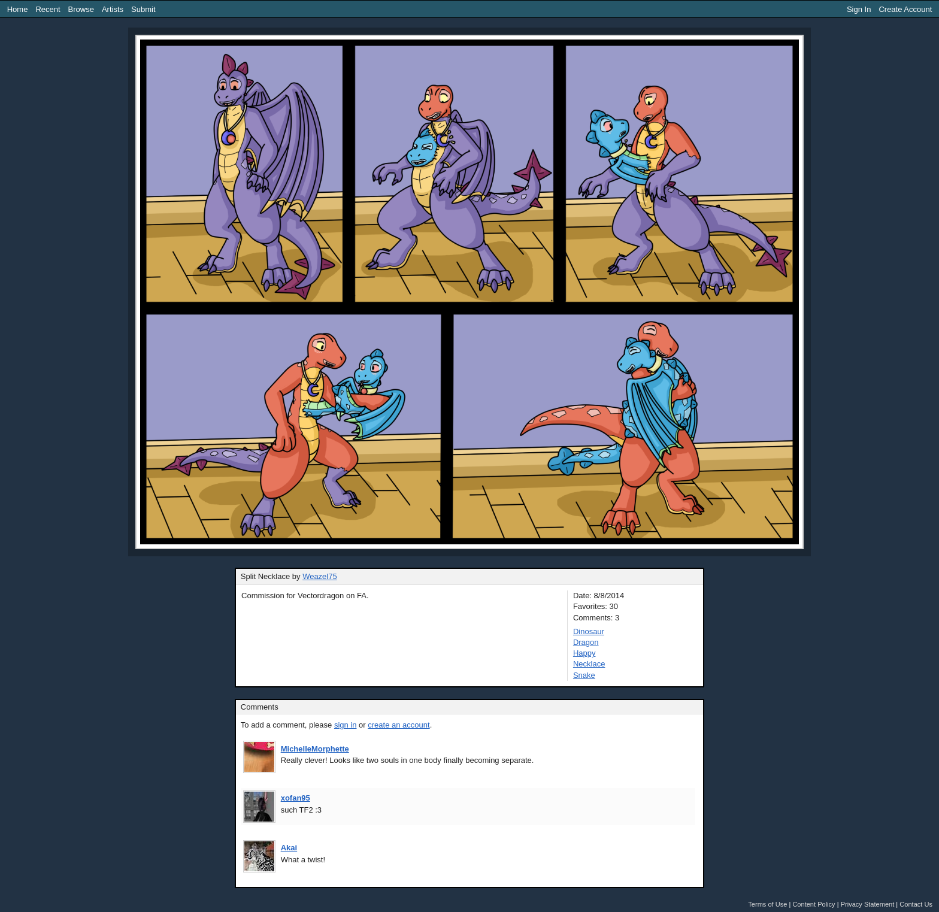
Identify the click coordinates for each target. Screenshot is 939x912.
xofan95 (295, 797)
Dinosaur (588, 631)
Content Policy (813, 904)
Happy (584, 653)
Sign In (859, 9)
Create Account (905, 9)
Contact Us (915, 904)
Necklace (589, 663)
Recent (47, 9)
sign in (345, 724)
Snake (584, 675)
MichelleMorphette (315, 748)
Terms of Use (767, 904)
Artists (112, 9)
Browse (81, 9)
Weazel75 (319, 576)
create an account (398, 724)
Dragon (586, 642)
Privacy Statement (868, 904)
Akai (289, 847)
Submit (143, 9)
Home (17, 9)
